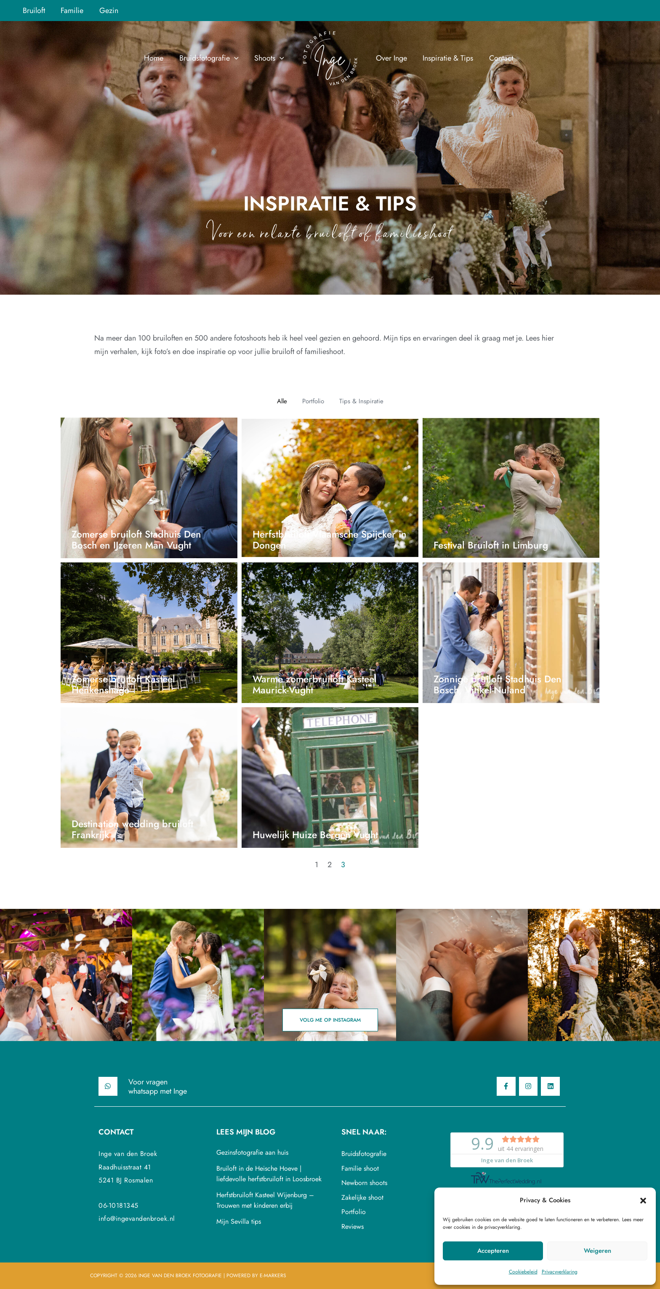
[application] (235, 58)
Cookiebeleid (523, 1272)
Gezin (107, 10)
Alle (282, 401)
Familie (71, 10)
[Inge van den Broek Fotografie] (330, 57)
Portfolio (313, 401)
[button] (643, 1200)
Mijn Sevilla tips (238, 1221)
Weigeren (597, 1250)
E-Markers (273, 1275)
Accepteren (493, 1250)
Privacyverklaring (560, 1272)
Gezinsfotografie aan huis (252, 1152)
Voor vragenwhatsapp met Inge (157, 1086)
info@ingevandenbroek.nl (136, 1218)
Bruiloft (33, 10)
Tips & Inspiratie (361, 401)
